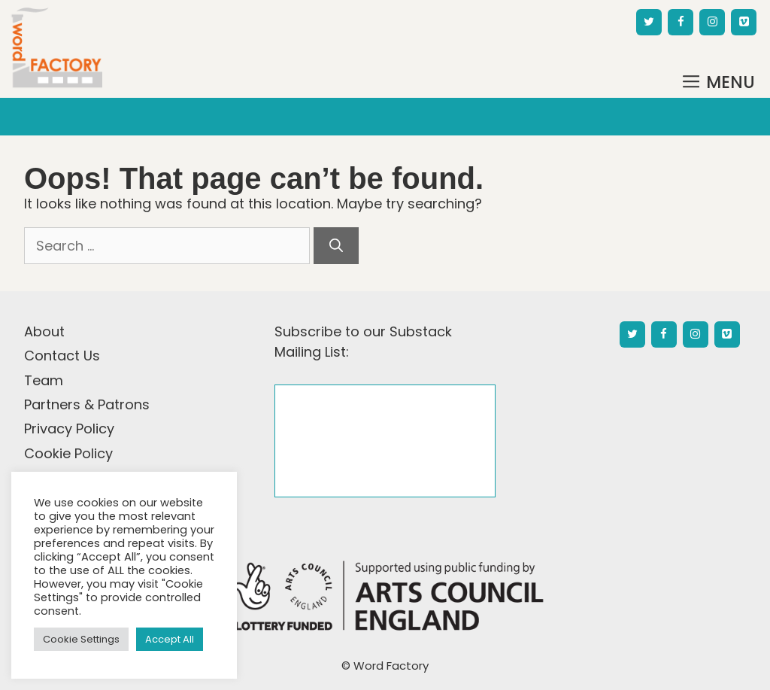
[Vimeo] (743, 22)
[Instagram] (712, 22)
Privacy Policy (69, 428)
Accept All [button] (169, 639)
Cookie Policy (68, 453)
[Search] (336, 245)
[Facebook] (680, 22)
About (44, 331)
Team (43, 380)
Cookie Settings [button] (81, 639)
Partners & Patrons (87, 404)
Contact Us (62, 355)
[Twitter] (649, 22)
